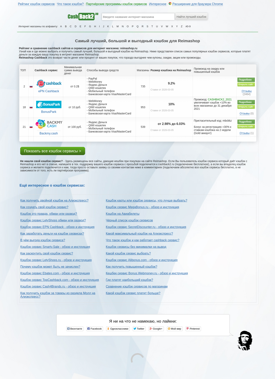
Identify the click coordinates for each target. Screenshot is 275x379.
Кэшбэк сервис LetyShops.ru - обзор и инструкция (56, 260)
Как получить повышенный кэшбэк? (131, 266)
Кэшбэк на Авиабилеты (123, 213)
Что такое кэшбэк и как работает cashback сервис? (142, 240)
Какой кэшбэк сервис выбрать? (128, 253)
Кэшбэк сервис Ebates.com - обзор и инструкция (55, 273)
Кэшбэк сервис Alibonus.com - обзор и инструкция (142, 260)
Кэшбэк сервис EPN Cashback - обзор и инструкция (57, 227)
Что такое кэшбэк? (70, 4)
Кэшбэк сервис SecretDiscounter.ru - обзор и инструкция (146, 227)
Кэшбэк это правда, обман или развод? (48, 213)
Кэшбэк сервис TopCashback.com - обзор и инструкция (59, 280)
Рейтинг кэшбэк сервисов (36, 4)
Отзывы (246, 91)
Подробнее (245, 79)
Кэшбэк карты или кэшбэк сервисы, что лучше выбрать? (146, 200)
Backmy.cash (49, 133)
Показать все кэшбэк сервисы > (52, 151)
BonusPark (48, 111)
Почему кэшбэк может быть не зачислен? (50, 266)
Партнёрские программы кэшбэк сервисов (116, 4)
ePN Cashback (48, 91)
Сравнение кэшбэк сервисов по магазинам (137, 286)
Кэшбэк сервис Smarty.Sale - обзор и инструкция (55, 246)
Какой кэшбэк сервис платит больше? (133, 293)
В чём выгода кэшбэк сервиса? (42, 240)
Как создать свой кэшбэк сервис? (44, 207)
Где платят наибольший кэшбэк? (129, 280)
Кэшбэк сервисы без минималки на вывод (136, 246)
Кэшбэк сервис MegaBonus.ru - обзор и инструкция (142, 207)
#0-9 (188, 26)
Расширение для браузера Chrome (197, 4)
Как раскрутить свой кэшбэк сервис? (46, 253)
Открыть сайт (245, 84)
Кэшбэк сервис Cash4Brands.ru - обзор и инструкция (58, 286)
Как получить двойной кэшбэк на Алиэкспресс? (54, 200)
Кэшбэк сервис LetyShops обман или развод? (53, 220)
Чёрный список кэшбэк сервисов (129, 220)
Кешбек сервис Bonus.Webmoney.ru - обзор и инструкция (147, 273)
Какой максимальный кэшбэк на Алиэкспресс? (139, 233)
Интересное (157, 4)
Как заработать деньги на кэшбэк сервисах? (52, 233)
